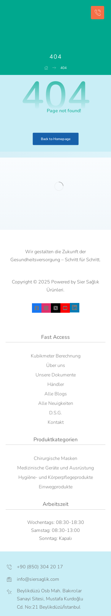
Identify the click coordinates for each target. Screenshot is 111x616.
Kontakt (56, 422)
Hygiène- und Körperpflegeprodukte (55, 477)
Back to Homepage (55, 139)
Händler (55, 384)
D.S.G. (55, 413)
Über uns (55, 365)
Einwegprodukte (56, 487)
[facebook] (36, 308)
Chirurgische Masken (55, 458)
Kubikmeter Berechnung (56, 356)
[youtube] (65, 308)
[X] (55, 308)
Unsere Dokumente (56, 375)
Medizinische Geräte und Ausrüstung (55, 468)
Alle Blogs (55, 394)
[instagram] (46, 308)
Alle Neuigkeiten (55, 403)
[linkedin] (74, 307)
